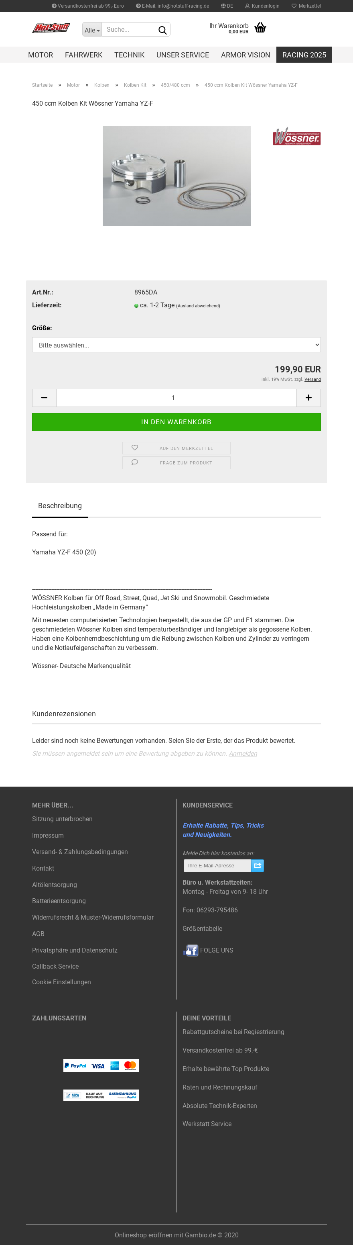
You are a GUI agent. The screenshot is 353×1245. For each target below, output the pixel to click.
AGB (38, 934)
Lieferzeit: (47, 305)
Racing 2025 (304, 55)
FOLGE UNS (208, 950)
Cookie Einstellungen (61, 982)
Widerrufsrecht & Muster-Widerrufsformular (93, 917)
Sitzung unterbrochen (62, 819)
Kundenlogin (262, 6)
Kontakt (43, 868)
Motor (40, 55)
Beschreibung (60, 505)
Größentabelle (202, 928)
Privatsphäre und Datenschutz (75, 950)
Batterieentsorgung (59, 901)
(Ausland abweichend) (198, 306)
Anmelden (243, 753)
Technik (129, 55)
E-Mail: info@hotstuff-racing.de (172, 6)
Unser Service (182, 55)
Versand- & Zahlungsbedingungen (80, 852)
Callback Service (55, 966)
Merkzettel (306, 6)
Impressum (48, 835)
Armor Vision (245, 55)
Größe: (42, 328)
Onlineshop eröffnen (143, 1235)
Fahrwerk (83, 55)
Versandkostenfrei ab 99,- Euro (88, 6)
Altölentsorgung (54, 885)
